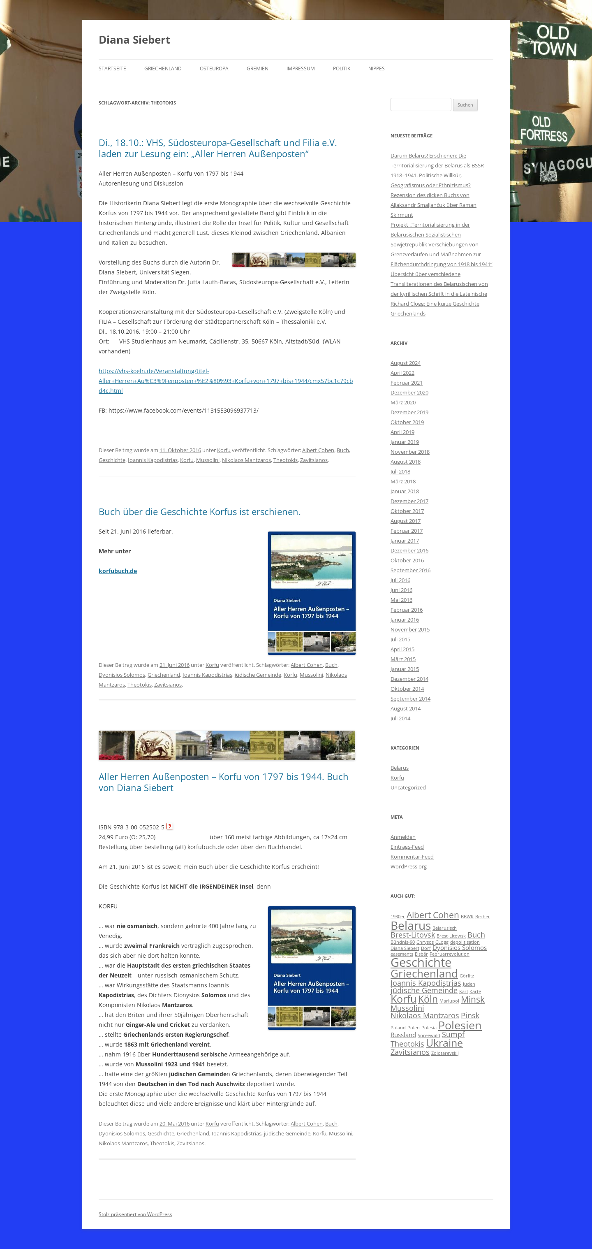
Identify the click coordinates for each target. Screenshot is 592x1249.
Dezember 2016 (409, 550)
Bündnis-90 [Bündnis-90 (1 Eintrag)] (403, 942)
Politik (341, 68)
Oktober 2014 (407, 688)
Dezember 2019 (409, 412)
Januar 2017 (405, 540)
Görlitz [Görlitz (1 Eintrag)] (467, 976)
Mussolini (208, 460)
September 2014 (410, 698)
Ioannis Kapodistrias (153, 460)
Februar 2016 (407, 609)
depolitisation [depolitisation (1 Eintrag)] (465, 942)
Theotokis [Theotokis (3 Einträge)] (407, 1044)
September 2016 (410, 570)
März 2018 (403, 481)
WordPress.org (409, 866)
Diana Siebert (134, 39)
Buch (343, 450)
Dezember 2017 (409, 501)
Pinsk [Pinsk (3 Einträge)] (470, 1015)
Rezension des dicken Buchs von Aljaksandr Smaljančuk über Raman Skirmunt (433, 204)
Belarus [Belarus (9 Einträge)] (411, 925)
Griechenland (163, 68)
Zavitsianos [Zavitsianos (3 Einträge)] (410, 1052)
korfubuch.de (118, 571)
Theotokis (285, 460)
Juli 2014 (400, 718)
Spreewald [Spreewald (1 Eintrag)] (429, 1035)
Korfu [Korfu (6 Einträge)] (403, 998)
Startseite (112, 68)
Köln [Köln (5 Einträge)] (428, 999)
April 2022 (402, 372)
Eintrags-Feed (407, 846)
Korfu (224, 450)
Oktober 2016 (407, 560)
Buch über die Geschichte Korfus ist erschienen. (200, 511)
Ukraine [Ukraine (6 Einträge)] (444, 1042)
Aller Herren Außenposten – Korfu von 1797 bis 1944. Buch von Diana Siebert (224, 781)
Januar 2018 (405, 491)
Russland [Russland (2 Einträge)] (403, 1035)
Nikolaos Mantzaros (246, 460)
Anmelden (403, 836)
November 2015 (410, 629)
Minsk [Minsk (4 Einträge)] (473, 999)
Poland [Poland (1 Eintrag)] (398, 1028)
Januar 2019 (405, 442)
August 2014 (406, 708)
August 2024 (406, 363)
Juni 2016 (401, 590)
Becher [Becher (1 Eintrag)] (482, 916)
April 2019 (402, 432)
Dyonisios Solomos (122, 674)
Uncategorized (408, 787)
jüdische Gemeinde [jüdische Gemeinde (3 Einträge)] (424, 990)
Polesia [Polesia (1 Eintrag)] (429, 1028)
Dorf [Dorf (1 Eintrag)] (426, 948)
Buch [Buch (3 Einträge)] (476, 935)
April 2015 (402, 649)
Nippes (376, 68)
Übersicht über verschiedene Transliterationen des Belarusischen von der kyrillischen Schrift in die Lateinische (439, 283)
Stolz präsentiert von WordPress (135, 1214)
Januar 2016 (405, 619)
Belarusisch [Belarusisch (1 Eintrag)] (444, 928)
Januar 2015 (405, 669)
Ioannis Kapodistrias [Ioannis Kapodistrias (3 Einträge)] (426, 983)
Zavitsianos (314, 460)
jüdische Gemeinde (258, 674)
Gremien (257, 68)
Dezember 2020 (409, 392)
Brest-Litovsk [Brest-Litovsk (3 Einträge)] (413, 935)
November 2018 (410, 451)
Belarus (400, 767)
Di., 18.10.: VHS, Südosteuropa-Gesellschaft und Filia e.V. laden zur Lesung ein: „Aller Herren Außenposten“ (218, 147)
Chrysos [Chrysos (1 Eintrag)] (425, 942)
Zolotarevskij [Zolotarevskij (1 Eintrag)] (445, 1053)
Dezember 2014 (409, 679)
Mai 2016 (401, 600)
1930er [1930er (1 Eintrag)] (398, 916)
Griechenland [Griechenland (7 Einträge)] (424, 973)
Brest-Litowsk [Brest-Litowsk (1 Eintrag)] (451, 936)
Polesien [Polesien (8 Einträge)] (460, 1025)
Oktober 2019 (407, 422)
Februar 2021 (407, 382)
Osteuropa (214, 68)
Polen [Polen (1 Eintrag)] (413, 1028)
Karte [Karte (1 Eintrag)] (475, 991)
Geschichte (112, 460)
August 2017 (406, 521)
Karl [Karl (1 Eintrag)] (463, 991)
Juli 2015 (400, 639)
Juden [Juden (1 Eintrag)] (469, 984)
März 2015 (403, 659)
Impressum (301, 68)
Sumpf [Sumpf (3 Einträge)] (453, 1034)
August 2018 (406, 461)
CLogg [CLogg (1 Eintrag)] (442, 942)
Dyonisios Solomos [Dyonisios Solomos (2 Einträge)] (459, 947)
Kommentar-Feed (412, 856)
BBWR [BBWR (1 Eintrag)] (467, 916)
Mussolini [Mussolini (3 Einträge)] (407, 1008)
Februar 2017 (407, 530)
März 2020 (403, 402)
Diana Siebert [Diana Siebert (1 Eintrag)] (405, 948)
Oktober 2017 (407, 511)
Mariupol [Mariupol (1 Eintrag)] (449, 1001)
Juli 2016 (400, 580)
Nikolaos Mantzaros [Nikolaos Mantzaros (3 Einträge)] (425, 1015)
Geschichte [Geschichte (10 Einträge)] (421, 962)
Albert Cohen (318, 450)
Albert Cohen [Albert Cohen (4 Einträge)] (433, 915)
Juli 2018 (400, 471)
